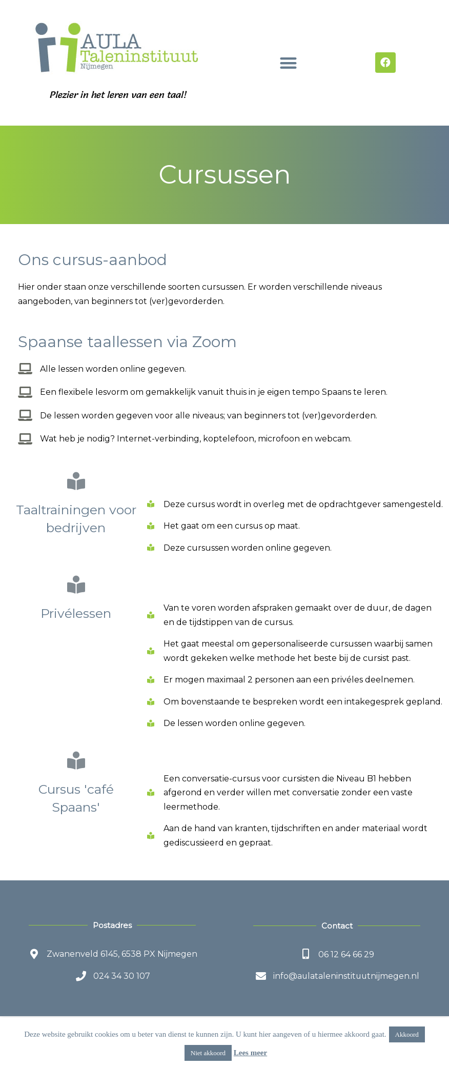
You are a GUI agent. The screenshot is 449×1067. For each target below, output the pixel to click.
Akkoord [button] (407, 1034)
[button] (288, 62)
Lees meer (250, 1053)
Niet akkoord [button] (208, 1053)
